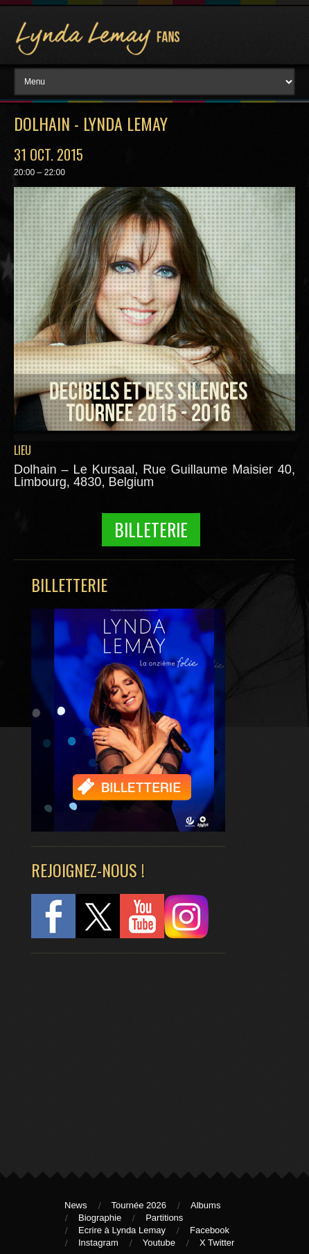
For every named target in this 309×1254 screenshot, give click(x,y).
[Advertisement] (121, 1056)
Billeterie (151, 529)
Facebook (209, 1230)
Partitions (164, 1217)
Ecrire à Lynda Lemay (122, 1230)
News (75, 1205)
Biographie (99, 1217)
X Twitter (217, 1242)
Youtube (159, 1242)
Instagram (98, 1242)
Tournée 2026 (139, 1205)
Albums (205, 1205)
